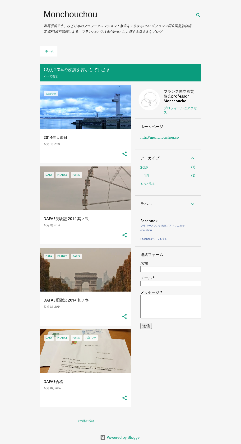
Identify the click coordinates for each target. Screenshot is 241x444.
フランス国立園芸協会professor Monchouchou (179, 96)
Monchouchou (70, 14)
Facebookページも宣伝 (153, 238)
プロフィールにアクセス (180, 110)
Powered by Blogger (120, 437)
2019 (144, 167)
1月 (146, 176)
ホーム (49, 51)
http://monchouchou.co (159, 137)
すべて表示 (51, 76)
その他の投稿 (85, 420)
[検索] (198, 15)
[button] (124, 154)
